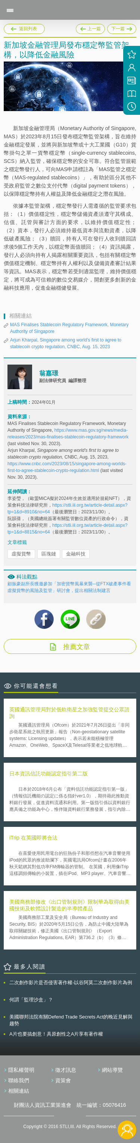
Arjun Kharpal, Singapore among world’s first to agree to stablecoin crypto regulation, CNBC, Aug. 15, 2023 (65, 343)
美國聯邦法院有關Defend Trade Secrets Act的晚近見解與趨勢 (71, 1020)
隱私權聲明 (21, 1070)
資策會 (63, 1080)
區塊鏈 (48, 554)
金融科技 (75, 554)
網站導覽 (112, 1070)
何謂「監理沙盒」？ (31, 999)
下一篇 (121, 27)
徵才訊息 (65, 1070)
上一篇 (90, 27)
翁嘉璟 (48, 373)
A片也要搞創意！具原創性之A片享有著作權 (56, 1034)
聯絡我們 (18, 1080)
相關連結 (18, 1091)
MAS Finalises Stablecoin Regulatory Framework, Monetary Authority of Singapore (69, 328)
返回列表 (28, 28)
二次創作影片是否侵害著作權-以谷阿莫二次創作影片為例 (70, 982)
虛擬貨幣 (21, 554)
